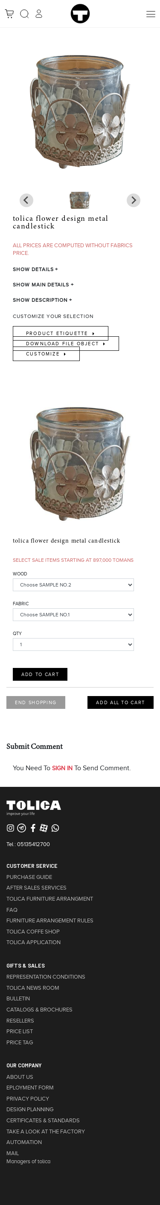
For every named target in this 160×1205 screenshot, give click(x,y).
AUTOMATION (24, 1142)
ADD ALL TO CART (120, 702)
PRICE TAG (19, 1043)
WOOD (20, 573)
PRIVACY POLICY (27, 1099)
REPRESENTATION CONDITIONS (45, 977)
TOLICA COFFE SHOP (33, 932)
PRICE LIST (19, 1032)
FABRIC (21, 603)
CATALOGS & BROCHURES (39, 1010)
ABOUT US (19, 1077)
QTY (17, 633)
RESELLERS (20, 1021)
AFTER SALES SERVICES (36, 888)
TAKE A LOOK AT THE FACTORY (45, 1132)
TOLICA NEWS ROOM (32, 988)
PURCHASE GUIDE (29, 877)
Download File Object (63, 343)
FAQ (11, 910)
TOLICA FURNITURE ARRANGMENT (49, 899)
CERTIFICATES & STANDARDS (43, 1121)
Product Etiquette (58, 333)
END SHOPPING (36, 702)
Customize (44, 353)
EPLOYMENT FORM (30, 1088)
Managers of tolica (28, 1162)
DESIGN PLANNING (29, 1110)
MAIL (12, 1153)
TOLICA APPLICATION (33, 942)
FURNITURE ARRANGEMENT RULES (49, 921)
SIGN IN (62, 768)
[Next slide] (26, 200)
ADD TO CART (40, 674)
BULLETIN (18, 999)
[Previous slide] (133, 200)
